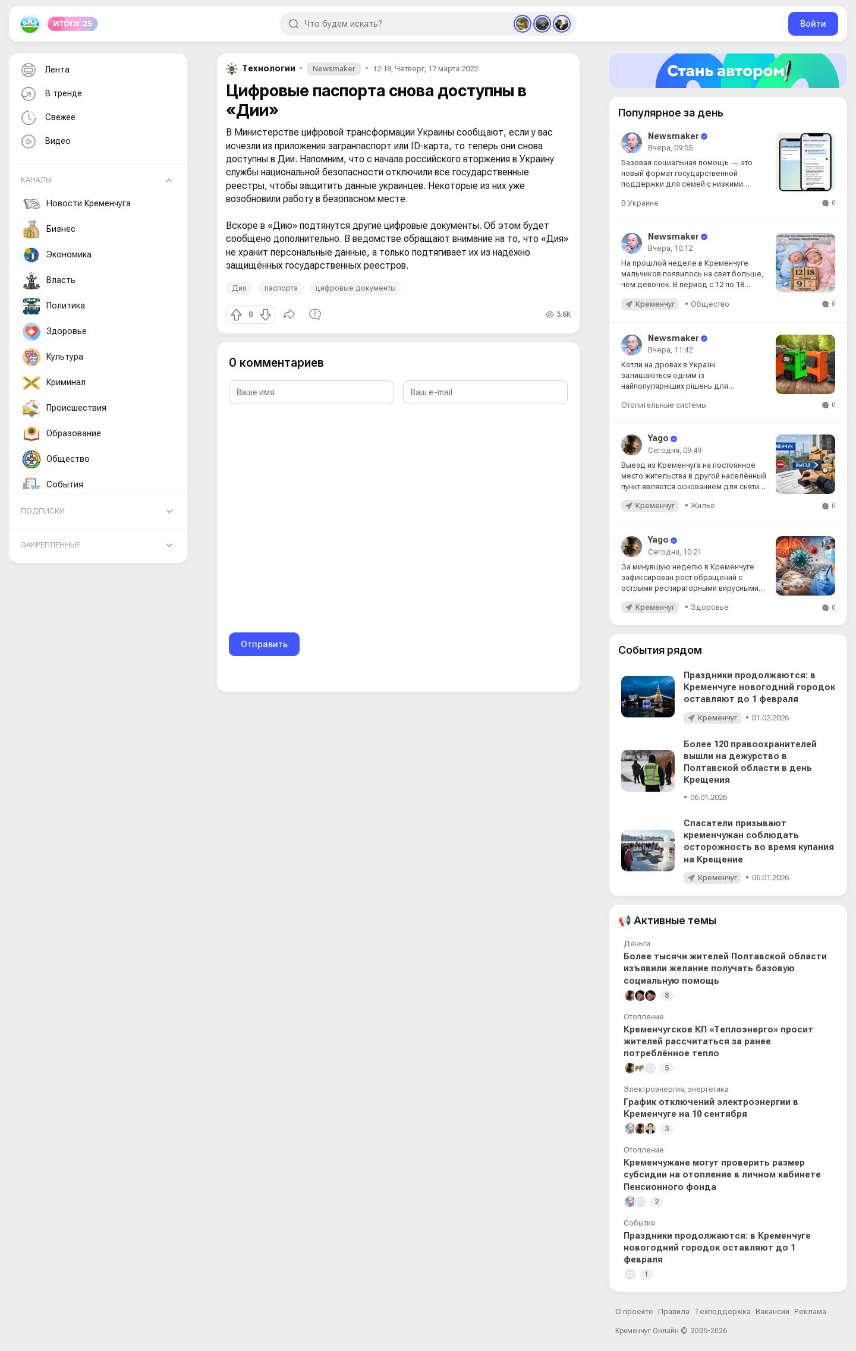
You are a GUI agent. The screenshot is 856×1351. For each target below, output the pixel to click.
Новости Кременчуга (77, 204)
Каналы (36, 179)
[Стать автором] (728, 70)
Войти (813, 23)
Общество (56, 459)
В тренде (50, 94)
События (53, 485)
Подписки (43, 510)
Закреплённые (50, 544)
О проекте (634, 1311)
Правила (674, 1311)
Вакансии (772, 1311)
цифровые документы (356, 288)
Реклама (810, 1311)
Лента (44, 70)
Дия (239, 288)
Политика (54, 306)
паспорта (281, 288)
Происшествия (64, 408)
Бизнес (49, 229)
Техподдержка (722, 1311)
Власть (49, 280)
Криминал (54, 383)
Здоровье (55, 332)
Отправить (264, 644)
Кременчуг (655, 304)
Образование (62, 434)
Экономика (57, 255)
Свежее (46, 118)
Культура (53, 357)
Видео (44, 141)
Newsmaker (334, 68)
